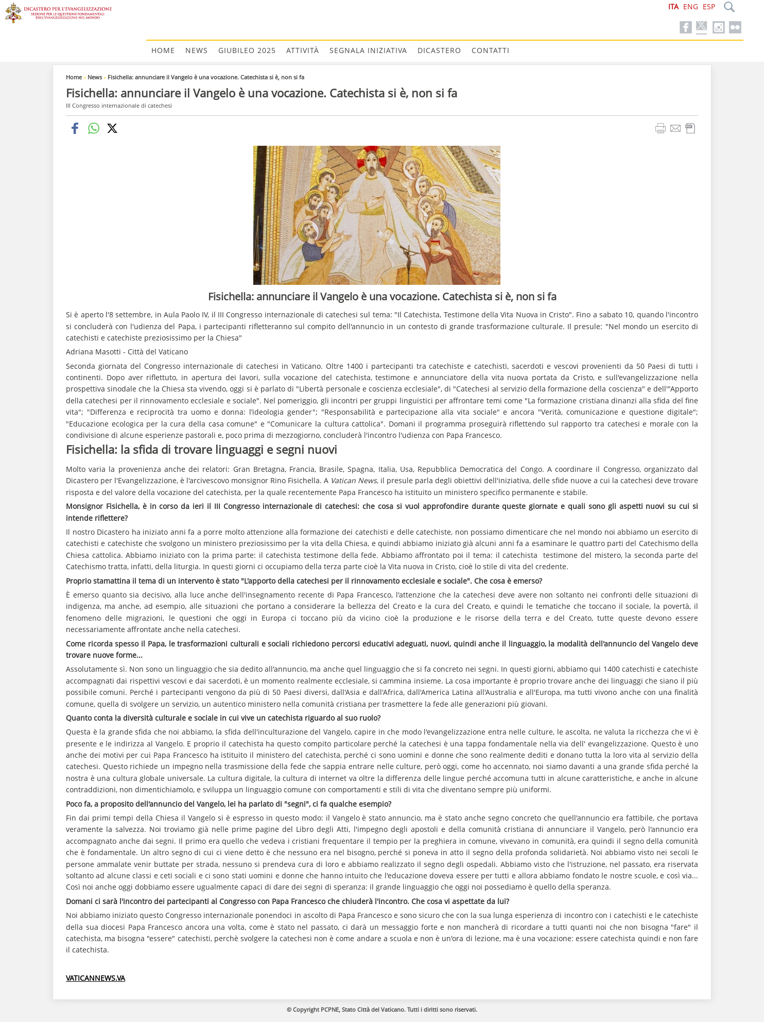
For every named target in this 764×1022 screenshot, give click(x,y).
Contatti (491, 50)
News (196, 50)
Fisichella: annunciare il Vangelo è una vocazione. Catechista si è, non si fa (206, 77)
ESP (709, 6)
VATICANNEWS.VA (95, 978)
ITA (673, 6)
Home (163, 50)
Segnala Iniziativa (368, 50)
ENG (690, 6)
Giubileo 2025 (247, 50)
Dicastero (439, 50)
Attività (302, 50)
